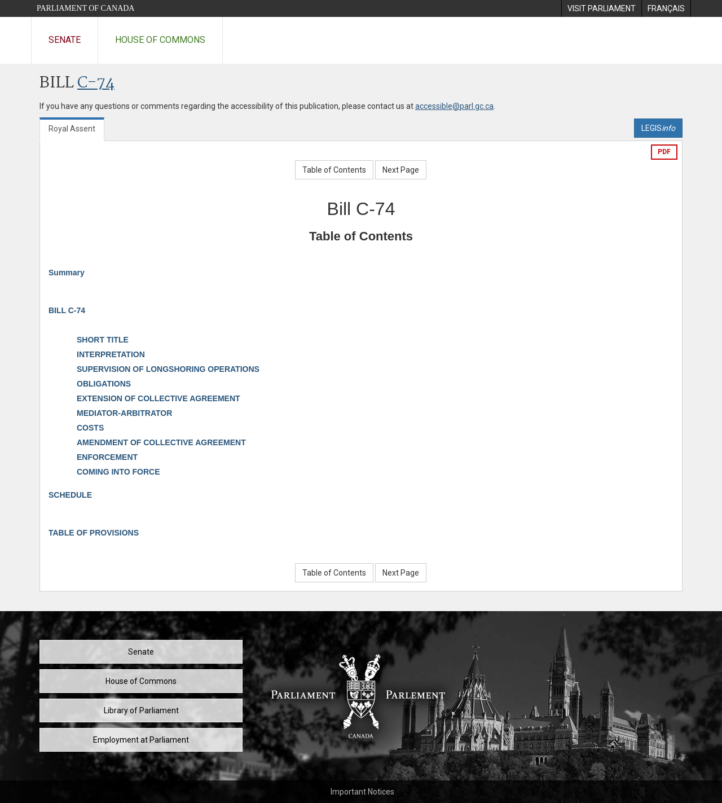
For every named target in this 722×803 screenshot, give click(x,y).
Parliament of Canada (85, 8)
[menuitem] (601, 8)
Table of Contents (334, 169)
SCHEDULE (70, 494)
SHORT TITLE (103, 339)
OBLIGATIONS (104, 383)
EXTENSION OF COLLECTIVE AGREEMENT (158, 398)
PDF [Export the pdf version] (664, 152)
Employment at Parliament (141, 739)
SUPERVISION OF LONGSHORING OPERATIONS (168, 369)
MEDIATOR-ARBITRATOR (124, 413)
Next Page (400, 169)
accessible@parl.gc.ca (454, 106)
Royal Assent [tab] (72, 128)
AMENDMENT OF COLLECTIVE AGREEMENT (161, 442)
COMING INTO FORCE (118, 471)
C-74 (96, 83)
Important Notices (362, 791)
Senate (65, 39)
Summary (67, 272)
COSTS (90, 427)
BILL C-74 (67, 310)
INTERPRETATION (111, 354)
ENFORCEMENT (107, 457)
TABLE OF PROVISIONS (94, 532)
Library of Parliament (141, 710)
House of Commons (160, 39)
